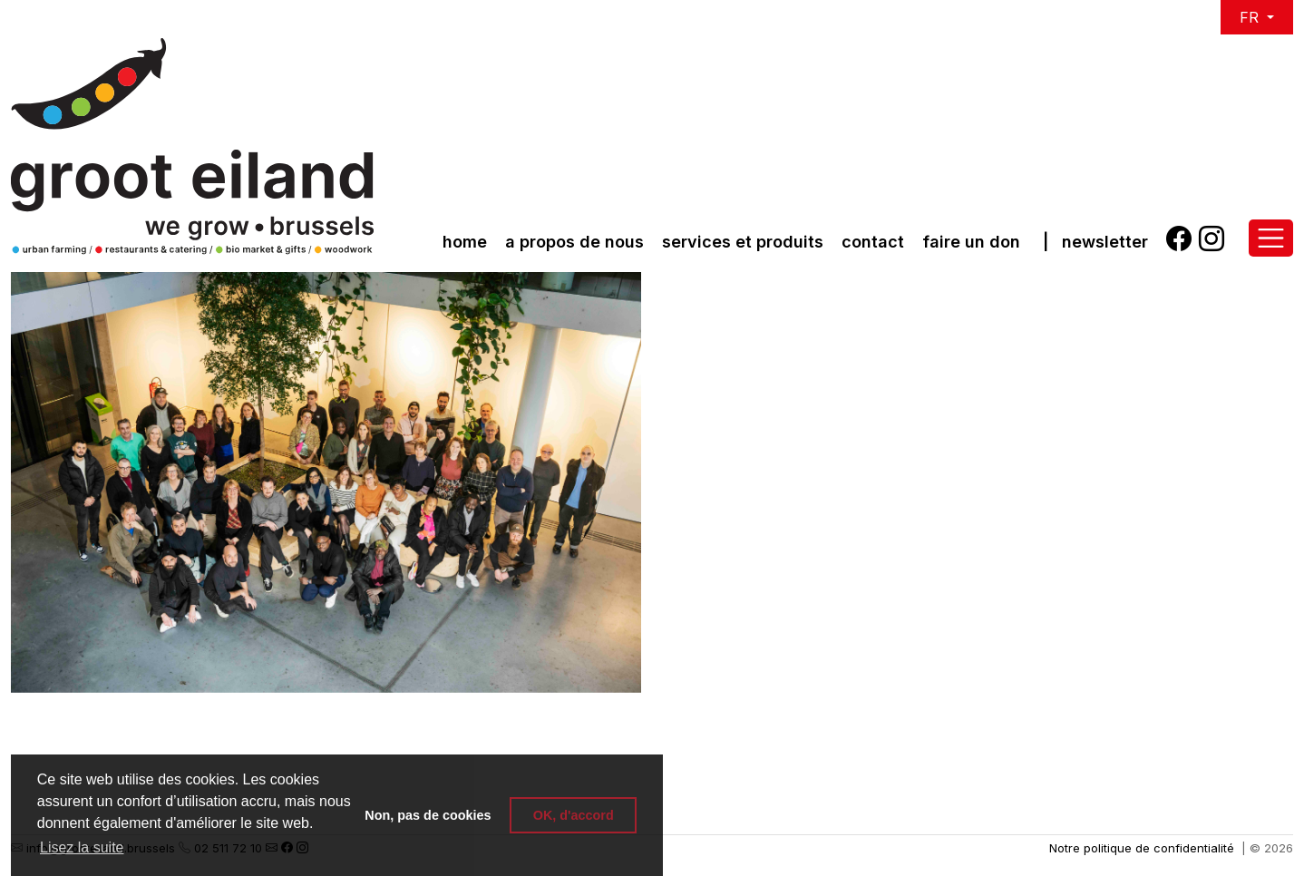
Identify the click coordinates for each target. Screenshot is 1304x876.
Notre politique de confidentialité (1141, 848)
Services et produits (742, 241)
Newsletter (1105, 241)
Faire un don (971, 241)
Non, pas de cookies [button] (428, 815)
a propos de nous (574, 241)
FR (1251, 17)
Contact (873, 241)
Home (465, 241)
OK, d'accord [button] (573, 815)
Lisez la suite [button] (82, 847)
